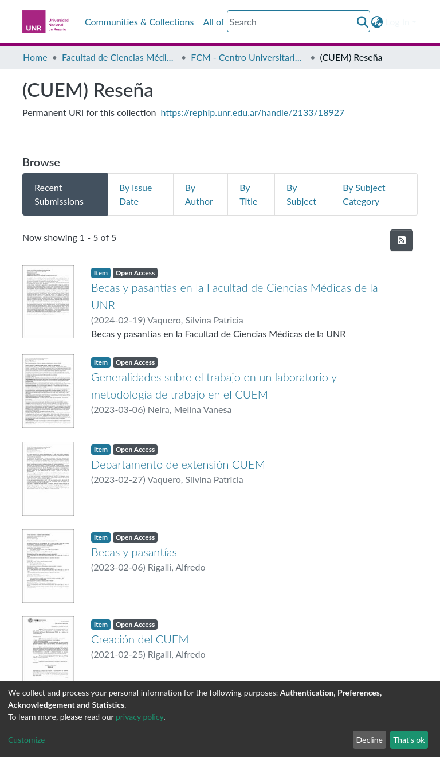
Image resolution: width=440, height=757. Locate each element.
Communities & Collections (139, 21)
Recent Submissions (59, 194)
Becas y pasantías (134, 552)
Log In (398, 21)
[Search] (298, 21)
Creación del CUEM (140, 639)
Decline (369, 739)
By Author (199, 194)
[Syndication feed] (401, 240)
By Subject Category (364, 194)
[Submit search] (363, 22)
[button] (377, 22)
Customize (26, 739)
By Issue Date (135, 194)
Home (35, 57)
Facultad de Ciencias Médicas (119, 57)
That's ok (409, 739)
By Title (248, 194)
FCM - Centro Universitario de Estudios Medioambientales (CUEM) (248, 57)
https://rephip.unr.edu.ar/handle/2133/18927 (253, 112)
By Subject (301, 194)
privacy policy (139, 716)
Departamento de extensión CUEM (178, 464)
